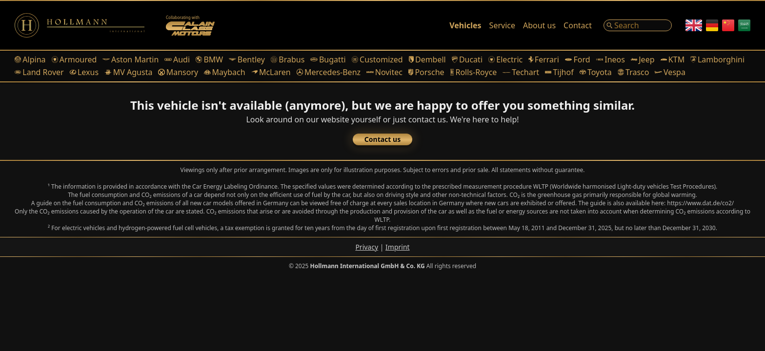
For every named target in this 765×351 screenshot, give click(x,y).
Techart (521, 72)
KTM (673, 59)
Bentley (247, 59)
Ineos (610, 59)
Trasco (633, 72)
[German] (712, 25)
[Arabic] (744, 25)
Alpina (30, 59)
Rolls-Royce (473, 72)
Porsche (426, 72)
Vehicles (465, 25)
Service (502, 25)
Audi (177, 59)
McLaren (271, 72)
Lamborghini (717, 59)
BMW (209, 59)
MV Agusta (128, 72)
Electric (505, 59)
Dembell (427, 59)
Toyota (596, 72)
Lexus (84, 72)
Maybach (224, 72)
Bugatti (327, 59)
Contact (578, 25)
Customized (377, 59)
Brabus (287, 59)
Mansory (178, 72)
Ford (577, 59)
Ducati (467, 59)
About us (539, 25)
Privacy (366, 247)
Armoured (74, 59)
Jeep (643, 59)
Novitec (384, 72)
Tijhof (559, 72)
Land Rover (39, 72)
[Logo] (79, 25)
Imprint (397, 247)
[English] (693, 25)
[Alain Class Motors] (190, 25)
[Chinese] (728, 25)
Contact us (382, 139)
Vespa (670, 72)
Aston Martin (130, 59)
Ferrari (543, 59)
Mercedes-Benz (329, 72)
